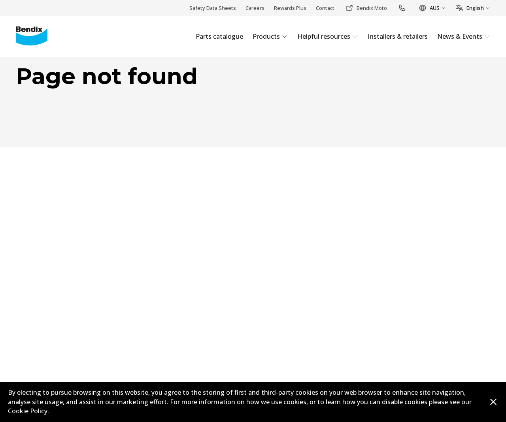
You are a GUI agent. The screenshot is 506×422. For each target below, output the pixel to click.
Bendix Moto (366, 8)
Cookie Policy (27, 411)
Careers (254, 7)
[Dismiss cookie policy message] (493, 402)
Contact (325, 7)
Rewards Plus (290, 7)
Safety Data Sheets (212, 7)
